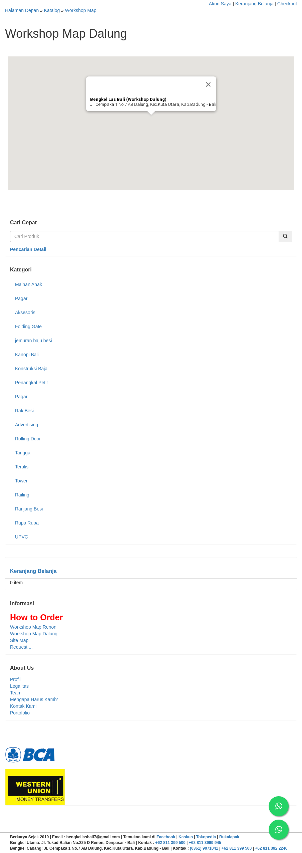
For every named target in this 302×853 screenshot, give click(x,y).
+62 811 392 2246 (271, 848)
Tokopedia (206, 837)
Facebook (166, 837)
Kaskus (186, 837)
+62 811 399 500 (170, 842)
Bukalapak (229, 837)
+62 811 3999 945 (205, 842)
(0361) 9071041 (204, 848)
